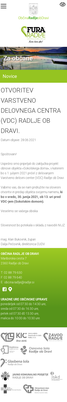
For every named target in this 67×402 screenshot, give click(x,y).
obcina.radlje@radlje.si (19, 282)
